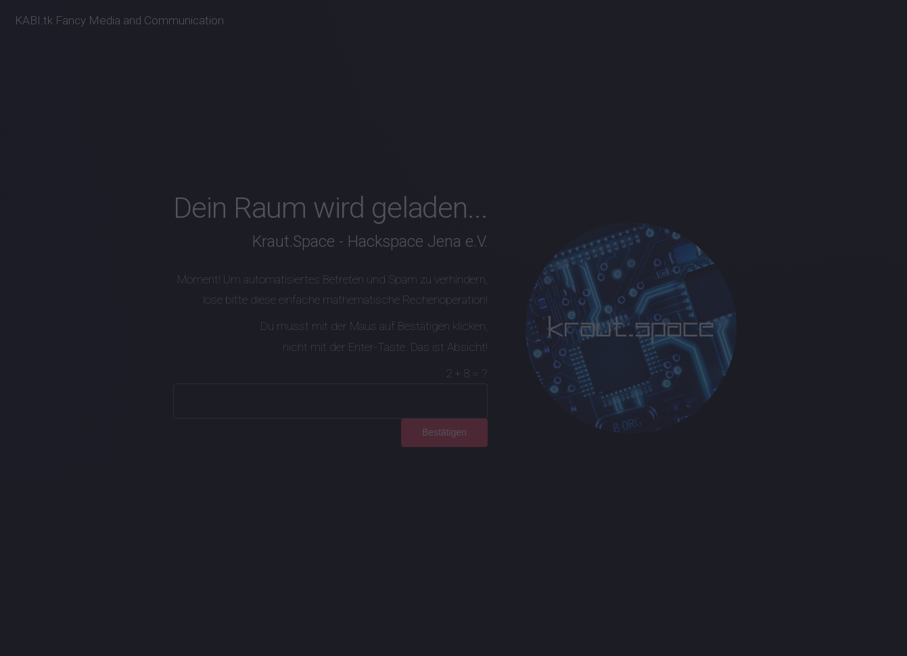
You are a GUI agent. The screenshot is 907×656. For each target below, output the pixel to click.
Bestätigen (444, 432)
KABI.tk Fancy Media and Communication (119, 20)
